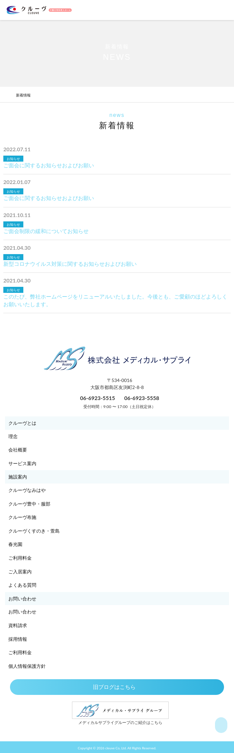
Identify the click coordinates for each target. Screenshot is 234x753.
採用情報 (17, 639)
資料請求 (17, 625)
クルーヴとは (22, 423)
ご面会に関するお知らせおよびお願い (48, 165)
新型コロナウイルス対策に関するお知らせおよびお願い (70, 263)
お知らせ (13, 159)
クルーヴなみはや (27, 490)
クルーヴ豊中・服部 (29, 504)
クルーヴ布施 (22, 517)
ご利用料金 (20, 558)
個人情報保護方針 (27, 666)
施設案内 (17, 477)
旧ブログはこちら (117, 687)
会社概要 (17, 449)
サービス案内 (22, 463)
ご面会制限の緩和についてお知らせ (46, 231)
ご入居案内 (20, 571)
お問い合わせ (22, 598)
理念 (13, 436)
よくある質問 (22, 585)
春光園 (15, 544)
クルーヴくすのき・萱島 (34, 531)
